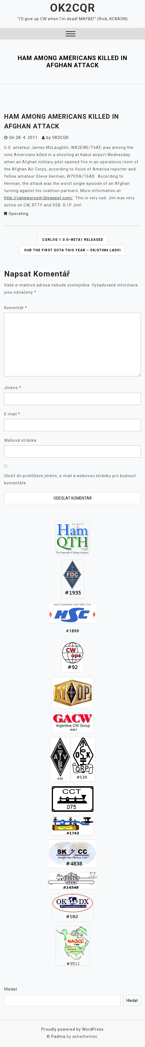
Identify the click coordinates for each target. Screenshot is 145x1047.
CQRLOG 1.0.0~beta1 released (72, 240)
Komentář (15, 308)
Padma (58, 1036)
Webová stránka (20, 440)
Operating (19, 213)
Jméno (12, 388)
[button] (70, 34)
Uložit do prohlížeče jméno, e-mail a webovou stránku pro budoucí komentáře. (70, 479)
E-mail (12, 414)
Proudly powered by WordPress (72, 1029)
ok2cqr (60, 137)
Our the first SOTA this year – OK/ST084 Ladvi (72, 250)
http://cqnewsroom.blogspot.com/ (38, 198)
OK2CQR (72, 7)
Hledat (10, 989)
